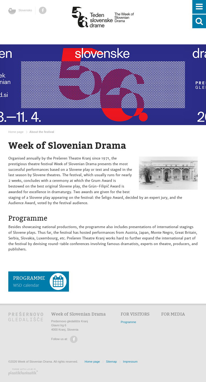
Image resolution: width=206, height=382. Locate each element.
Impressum (130, 361)
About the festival (42, 131)
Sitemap (111, 361)
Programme (128, 322)
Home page (16, 131)
